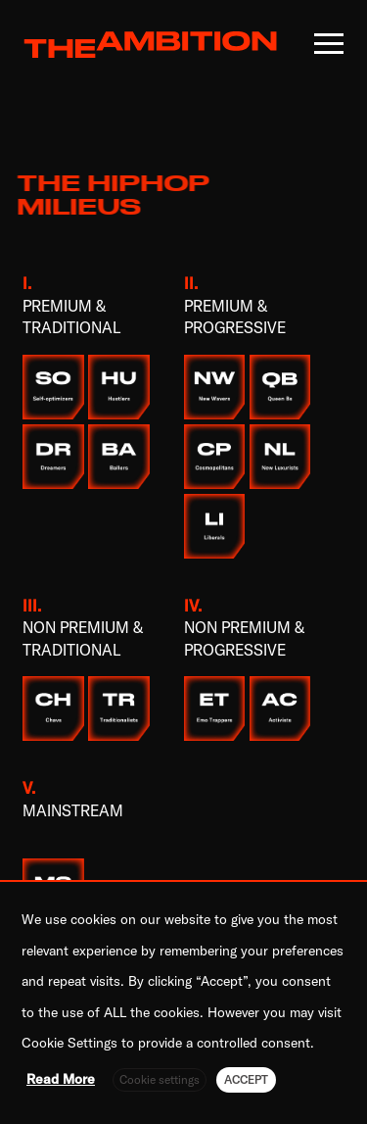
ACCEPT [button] (246, 1079)
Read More (60, 1079)
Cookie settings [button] (159, 1079)
